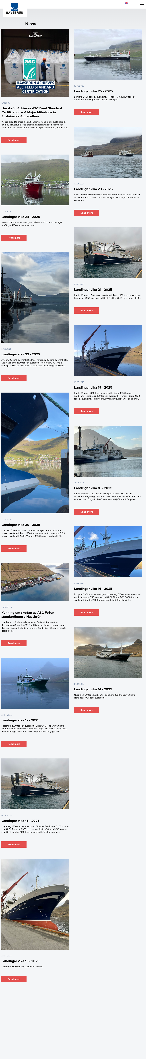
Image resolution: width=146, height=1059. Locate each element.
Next (82, 989)
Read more (14, 140)
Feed (94, 1007)
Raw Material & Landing (53, 1007)
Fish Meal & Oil (79, 1007)
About (46, 1012)
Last (89, 989)
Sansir (142, 1058)
